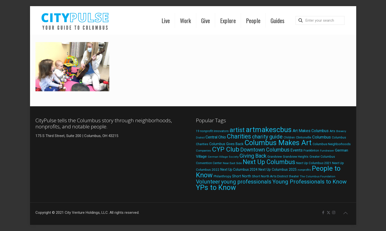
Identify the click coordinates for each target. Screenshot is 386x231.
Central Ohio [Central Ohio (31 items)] (216, 137)
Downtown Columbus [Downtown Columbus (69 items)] (265, 150)
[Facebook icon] (323, 212)
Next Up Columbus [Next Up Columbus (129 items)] (269, 162)
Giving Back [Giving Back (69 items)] (253, 156)
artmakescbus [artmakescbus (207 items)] (269, 129)
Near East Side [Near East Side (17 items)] (232, 163)
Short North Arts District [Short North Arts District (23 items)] (270, 176)
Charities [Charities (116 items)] (239, 136)
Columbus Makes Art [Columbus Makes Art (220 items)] (278, 143)
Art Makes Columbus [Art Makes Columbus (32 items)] (311, 130)
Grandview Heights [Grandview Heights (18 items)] (295, 156)
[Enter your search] (320, 20)
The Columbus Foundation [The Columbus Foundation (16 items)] (317, 176)
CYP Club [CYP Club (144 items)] (225, 149)
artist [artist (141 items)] (237, 130)
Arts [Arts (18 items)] (332, 131)
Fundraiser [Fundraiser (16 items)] (327, 150)
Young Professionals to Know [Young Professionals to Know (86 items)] (309, 181)
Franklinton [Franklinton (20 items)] (311, 150)
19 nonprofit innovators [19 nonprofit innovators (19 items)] (212, 131)
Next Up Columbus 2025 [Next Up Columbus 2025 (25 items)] (277, 169)
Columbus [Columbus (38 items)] (321, 137)
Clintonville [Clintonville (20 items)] (303, 137)
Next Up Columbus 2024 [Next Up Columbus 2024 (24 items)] (238, 169)
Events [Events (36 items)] (296, 150)
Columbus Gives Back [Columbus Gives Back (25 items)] (226, 144)
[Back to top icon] (345, 213)
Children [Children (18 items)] (289, 137)
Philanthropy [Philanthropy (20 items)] (222, 176)
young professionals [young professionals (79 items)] (246, 181)
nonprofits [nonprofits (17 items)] (304, 169)
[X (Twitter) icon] (328, 212)
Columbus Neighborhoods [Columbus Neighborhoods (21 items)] (332, 144)
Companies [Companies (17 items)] (203, 150)
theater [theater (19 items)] (294, 176)
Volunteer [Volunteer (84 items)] (208, 181)
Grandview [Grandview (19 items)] (274, 156)
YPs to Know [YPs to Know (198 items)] (216, 187)
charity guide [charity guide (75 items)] (267, 137)
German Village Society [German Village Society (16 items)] (223, 156)
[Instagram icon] (334, 212)
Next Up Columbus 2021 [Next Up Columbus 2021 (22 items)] (313, 163)
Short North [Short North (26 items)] (241, 176)
